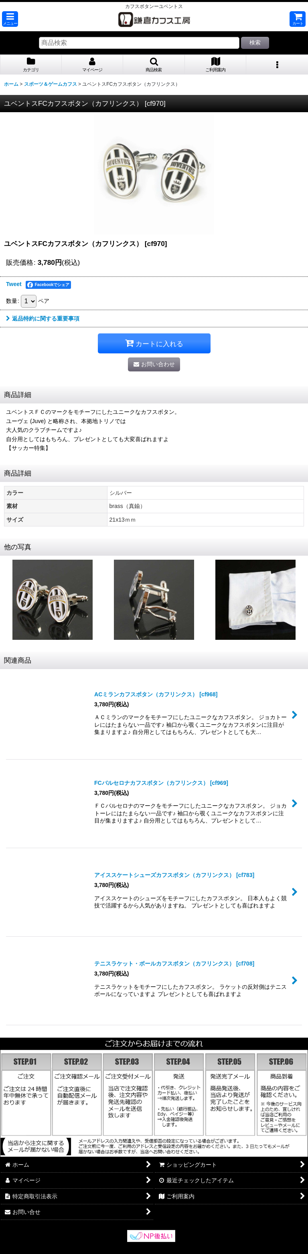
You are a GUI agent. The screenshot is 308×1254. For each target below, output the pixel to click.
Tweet (14, 284)
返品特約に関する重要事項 (42, 318)
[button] (10, 19)
